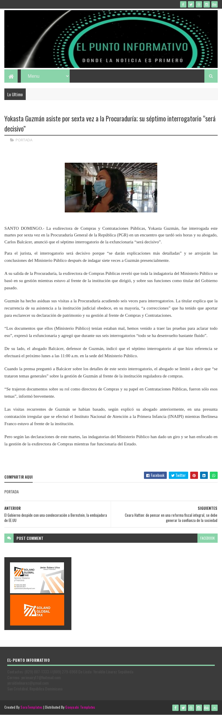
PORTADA (24, 139)
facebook (207, 538)
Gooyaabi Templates (80, 707)
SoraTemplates (31, 707)
